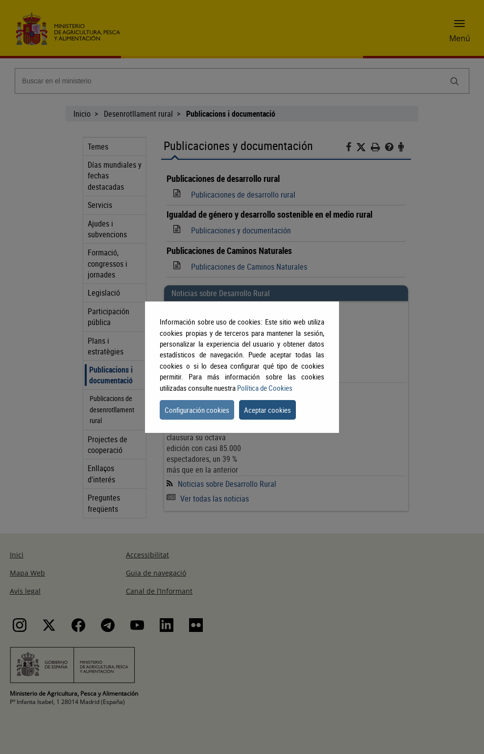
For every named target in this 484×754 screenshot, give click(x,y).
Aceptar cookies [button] (267, 410)
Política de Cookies (264, 388)
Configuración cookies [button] (197, 410)
